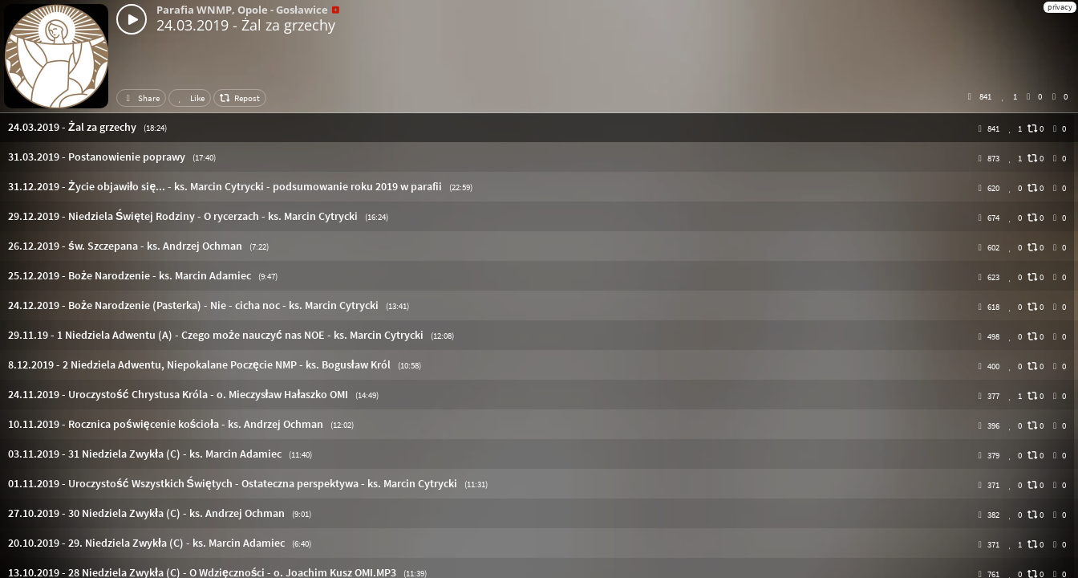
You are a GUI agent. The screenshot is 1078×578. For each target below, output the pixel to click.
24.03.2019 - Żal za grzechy (245, 25)
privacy (1060, 7)
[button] (539, 127)
